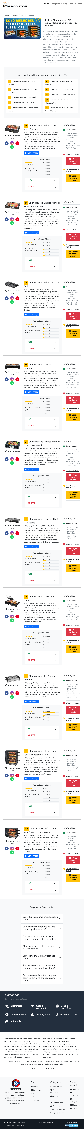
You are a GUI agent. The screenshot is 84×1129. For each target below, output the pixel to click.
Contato (35, 1100)
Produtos (14, 15)
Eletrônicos (16, 1005)
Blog (34, 1094)
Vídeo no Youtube (72, 154)
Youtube (74, 1089)
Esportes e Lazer (68, 1014)
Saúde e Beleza (18, 1014)
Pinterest (75, 1105)
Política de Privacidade (45, 1123)
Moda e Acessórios (65, 1007)
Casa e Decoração (41, 1007)
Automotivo (16, 1021)
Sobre (34, 1097)
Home (6, 15)
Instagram (74, 1100)
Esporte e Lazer (57, 1109)
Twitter (74, 1108)
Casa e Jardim (43, 1014)
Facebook (74, 1094)
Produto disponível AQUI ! (72, 171)
